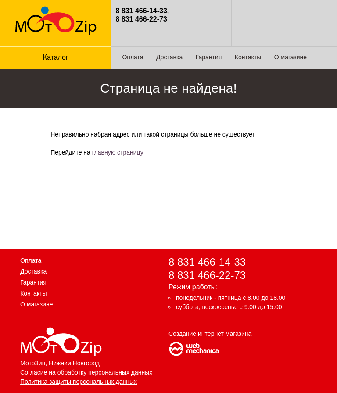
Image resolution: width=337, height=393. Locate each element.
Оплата (132, 57)
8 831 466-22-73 (207, 275)
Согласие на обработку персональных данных (86, 372)
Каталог (55, 57)
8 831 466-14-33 (207, 262)
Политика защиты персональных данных (78, 381)
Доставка (169, 57)
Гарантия (209, 57)
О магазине (290, 57)
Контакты (248, 57)
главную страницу (117, 152)
